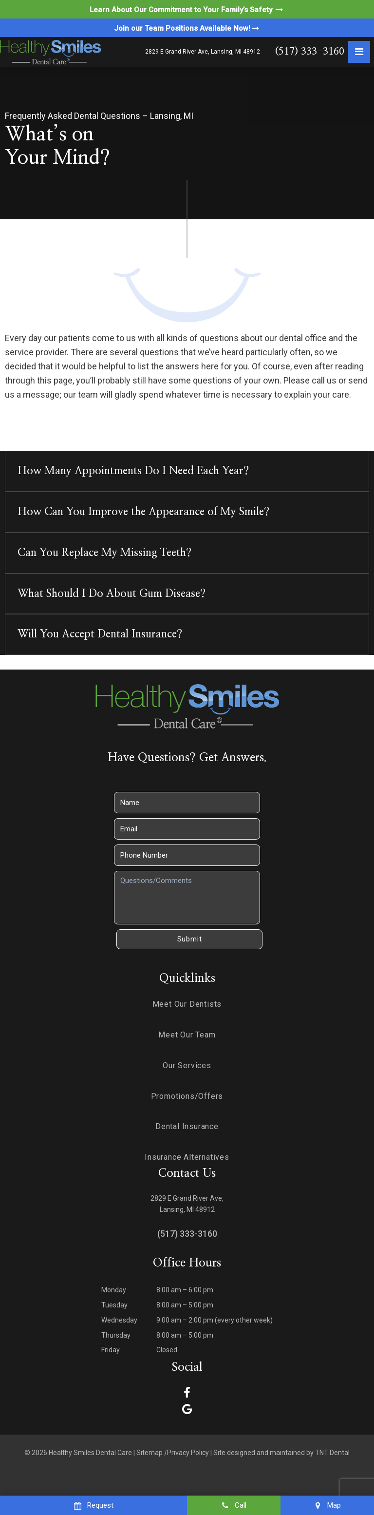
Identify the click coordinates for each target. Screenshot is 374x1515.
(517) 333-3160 (309, 52)
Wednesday (119, 1320)
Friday (110, 1350)
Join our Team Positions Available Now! (187, 28)
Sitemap (149, 1453)
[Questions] (187, 897)
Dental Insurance (187, 1126)
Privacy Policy (188, 1453)
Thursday (116, 1335)
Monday (113, 1290)
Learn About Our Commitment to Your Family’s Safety (187, 9)
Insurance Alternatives (187, 1157)
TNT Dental (332, 1453)
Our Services (187, 1065)
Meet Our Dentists (187, 1004)
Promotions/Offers (187, 1096)
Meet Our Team (186, 1034)
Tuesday (114, 1305)
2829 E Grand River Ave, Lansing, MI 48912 (202, 51)
